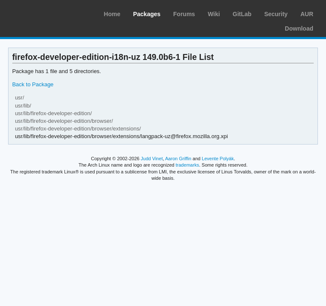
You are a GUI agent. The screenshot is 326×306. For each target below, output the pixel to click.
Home (112, 14)
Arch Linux (46, 12)
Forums (184, 14)
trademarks (187, 164)
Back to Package (32, 84)
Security (275, 14)
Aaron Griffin (178, 158)
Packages (146, 14)
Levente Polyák (217, 158)
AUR (307, 14)
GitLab (242, 14)
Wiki (214, 14)
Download (299, 28)
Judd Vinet (152, 158)
